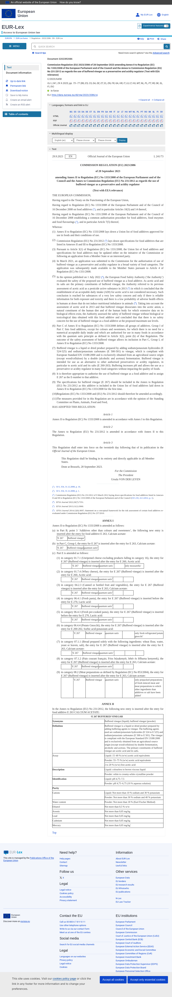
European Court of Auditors (128, 940)
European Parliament (125, 919)
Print (156, 35)
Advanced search (161, 50)
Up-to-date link (15, 78)
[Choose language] (62, 138)
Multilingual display (60, 131)
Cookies (63, 965)
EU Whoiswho (122, 886)
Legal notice (65, 887)
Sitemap (64, 863)
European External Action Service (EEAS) (135, 944)
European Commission (126, 930)
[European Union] (11, 913)
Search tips (39, 50)
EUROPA (8, 35)
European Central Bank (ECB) (129, 937)
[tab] (106, 102)
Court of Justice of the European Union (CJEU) (137, 933)
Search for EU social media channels (77, 942)
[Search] (167, 44)
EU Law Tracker (123, 899)
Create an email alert (18, 97)
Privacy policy (66, 958)
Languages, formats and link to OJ (68, 103)
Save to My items (16, 93)
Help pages (65, 856)
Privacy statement (68, 898)
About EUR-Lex (123, 856)
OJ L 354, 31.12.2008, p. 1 (67, 489)
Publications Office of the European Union (135, 972)
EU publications (123, 889)
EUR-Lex (13, 22)
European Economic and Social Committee (136, 948)
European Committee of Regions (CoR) (134, 951)
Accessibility (66, 894)
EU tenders (121, 879)
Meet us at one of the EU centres (75, 930)
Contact (63, 860)
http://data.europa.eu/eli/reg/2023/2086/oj (75, 92)
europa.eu (25, 919)
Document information (18, 70)
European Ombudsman (126, 958)
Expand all (144, 98)
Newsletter (121, 860)
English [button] (163, 10)
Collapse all (158, 98)
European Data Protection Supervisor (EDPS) (137, 962)
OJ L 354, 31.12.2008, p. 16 (68, 485)
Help (146, 35)
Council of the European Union (130, 926)
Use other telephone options (73, 923)
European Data (123, 875)
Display (122, 138)
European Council (124, 923)
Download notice (16, 88)
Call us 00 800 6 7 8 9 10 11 (72, 919)
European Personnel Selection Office (133, 969)
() (94, 207)
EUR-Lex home (22, 35)
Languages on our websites (73, 954)
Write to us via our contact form (74, 926)
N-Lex (118, 896)
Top (54, 830)
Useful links (121, 863)
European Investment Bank (128, 955)
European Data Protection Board (131, 965)
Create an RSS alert (17, 102)
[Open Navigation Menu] (14, 44)
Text (9, 65)
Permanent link (15, 83)
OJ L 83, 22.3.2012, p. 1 (142, 496)
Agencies (120, 976)
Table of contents (16, 112)
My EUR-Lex (144, 10)
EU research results (125, 882)
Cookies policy (66, 891)
